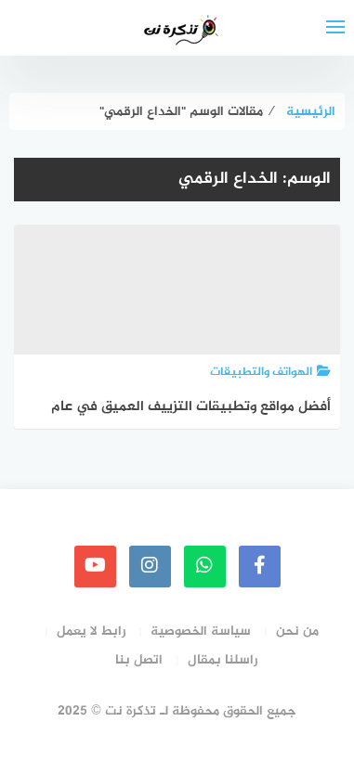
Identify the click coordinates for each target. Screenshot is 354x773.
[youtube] (95, 566)
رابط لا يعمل (91, 631)
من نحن (297, 631)
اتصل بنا (139, 660)
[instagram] (150, 566)
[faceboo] (260, 566)
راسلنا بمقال (222, 660)
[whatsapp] (205, 566)
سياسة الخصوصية (201, 631)
